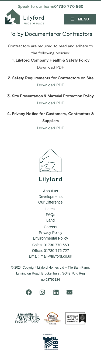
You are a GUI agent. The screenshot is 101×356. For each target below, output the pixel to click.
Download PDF (50, 85)
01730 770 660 (68, 7)
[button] (80, 19)
